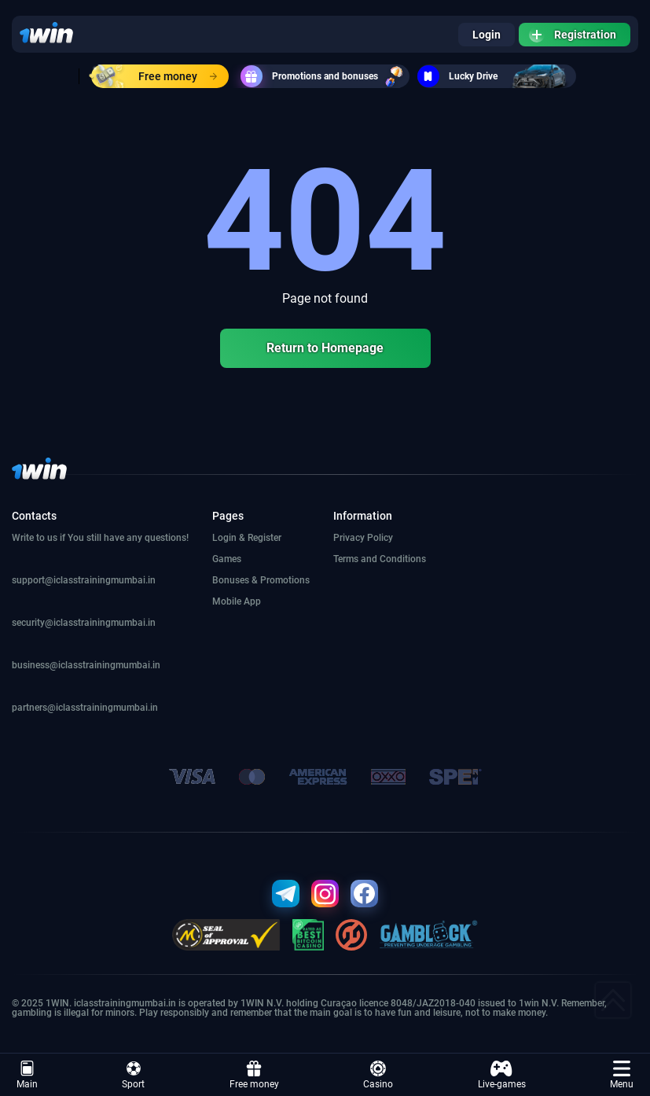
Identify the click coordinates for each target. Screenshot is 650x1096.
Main (27, 1075)
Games (226, 559)
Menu (621, 1075)
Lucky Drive (496, 76)
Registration (572, 34)
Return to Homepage (325, 347)
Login (486, 34)
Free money (154, 76)
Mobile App (236, 601)
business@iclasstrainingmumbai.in (86, 665)
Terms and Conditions (379, 559)
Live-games (502, 1075)
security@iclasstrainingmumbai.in (84, 622)
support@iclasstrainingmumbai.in (84, 580)
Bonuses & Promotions (261, 580)
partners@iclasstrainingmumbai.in (85, 707)
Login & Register (246, 537)
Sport (133, 1075)
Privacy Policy (363, 537)
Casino (378, 1075)
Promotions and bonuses (325, 76)
